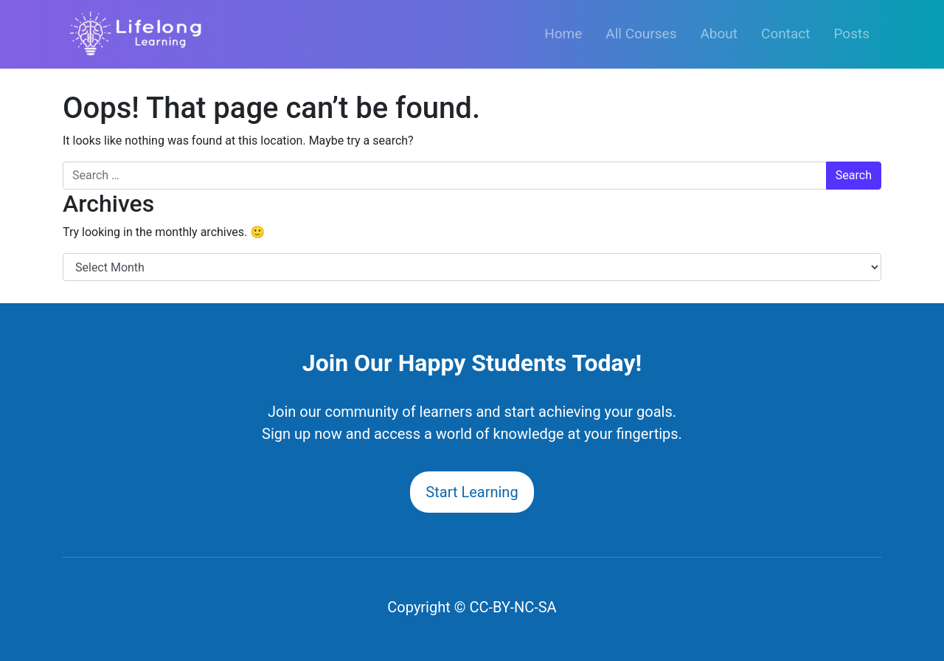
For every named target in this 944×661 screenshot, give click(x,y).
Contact (785, 33)
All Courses (640, 33)
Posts (851, 33)
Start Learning (472, 492)
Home (563, 33)
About (719, 33)
